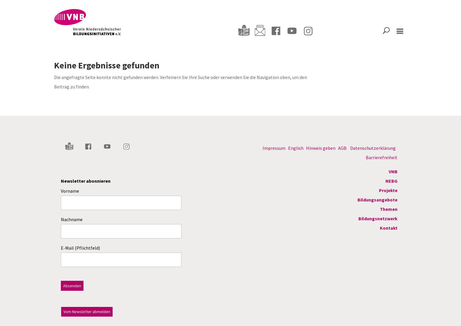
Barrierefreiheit (381, 157)
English (295, 148)
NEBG (391, 181)
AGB (342, 148)
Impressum (274, 148)
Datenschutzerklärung (373, 148)
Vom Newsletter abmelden (87, 311)
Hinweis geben (320, 148)
